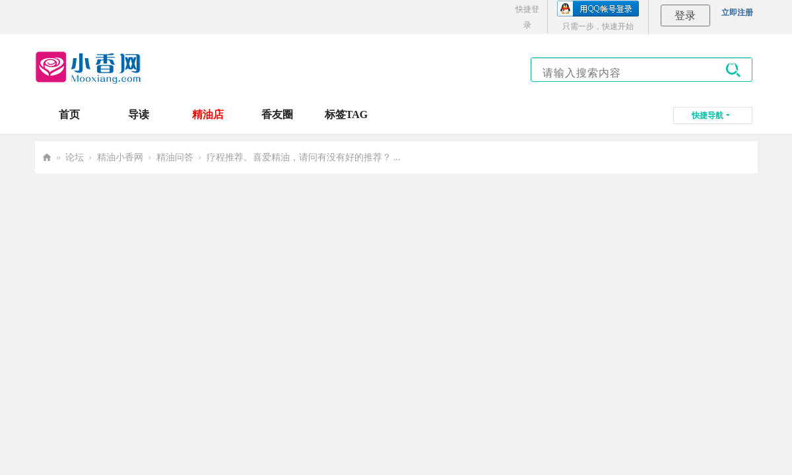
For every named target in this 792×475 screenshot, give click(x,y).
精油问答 (174, 157)
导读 (138, 114)
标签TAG (346, 114)
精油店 (208, 114)
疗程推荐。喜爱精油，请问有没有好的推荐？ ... (304, 157)
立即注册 (737, 12)
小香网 (47, 157)
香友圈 (277, 114)
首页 (69, 114)
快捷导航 (707, 115)
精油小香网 (120, 157)
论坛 (74, 157)
